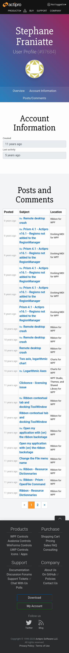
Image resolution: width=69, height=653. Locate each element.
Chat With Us (19, 583)
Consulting (50, 549)
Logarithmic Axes (32, 371)
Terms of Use (43, 645)
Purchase (50, 529)
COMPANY (55, 10)
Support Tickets (19, 579)
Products (19, 529)
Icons (14, 554)
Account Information (42, 91)
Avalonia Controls (19, 541)
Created (7, 138)
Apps (24, 554)
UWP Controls (19, 549)
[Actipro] (12, 4)
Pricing (50, 541)
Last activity (9, 149)
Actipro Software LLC (47, 638)
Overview (19, 91)
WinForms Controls (19, 545)
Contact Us (50, 583)
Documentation (19, 570)
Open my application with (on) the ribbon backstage (33, 432)
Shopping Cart (50, 536)
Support (19, 562)
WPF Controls (19, 536)
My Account (34, 606)
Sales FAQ (50, 545)
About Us (50, 570)
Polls (19, 587)
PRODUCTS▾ (14, 10)
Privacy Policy (26, 645)
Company (50, 562)
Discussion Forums (19, 574)
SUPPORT (42, 10)
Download (34, 597)
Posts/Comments (34, 98)
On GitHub (50, 574)
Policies (50, 579)
